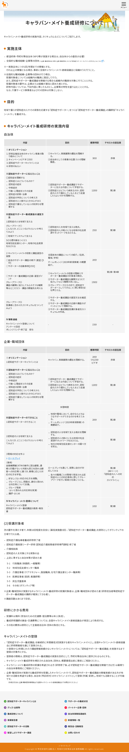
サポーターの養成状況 (78, 701)
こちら (99, 61)
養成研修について (15, 714)
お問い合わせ (74, 732)
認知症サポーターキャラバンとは (21, 701)
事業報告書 (12, 720)
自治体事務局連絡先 (77, 714)
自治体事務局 (15, 668)
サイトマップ (65, 746)
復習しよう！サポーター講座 (19, 732)
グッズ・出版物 (13, 707)
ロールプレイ (14, 458)
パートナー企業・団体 (77, 707)
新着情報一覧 (74, 720)
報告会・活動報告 (75, 726)
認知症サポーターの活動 (18, 726)
